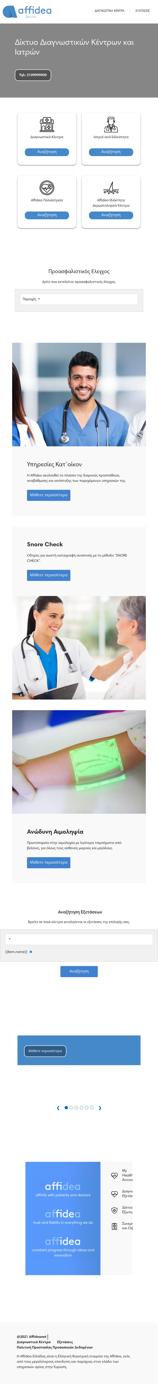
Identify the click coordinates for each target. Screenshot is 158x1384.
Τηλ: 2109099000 (33, 75)
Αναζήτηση (47, 152)
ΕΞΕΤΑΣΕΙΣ (143, 11)
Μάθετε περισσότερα (48, 495)
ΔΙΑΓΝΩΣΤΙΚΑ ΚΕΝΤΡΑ (109, 11)
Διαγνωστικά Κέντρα (34, 1342)
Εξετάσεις (65, 1342)
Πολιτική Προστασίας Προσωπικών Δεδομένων (55, 1347)
